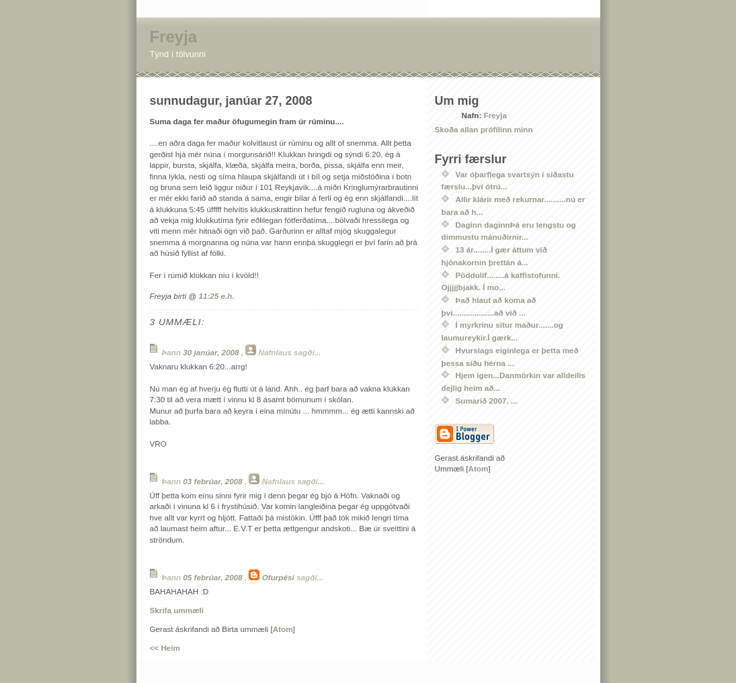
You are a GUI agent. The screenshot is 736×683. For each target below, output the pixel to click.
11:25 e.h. (216, 295)
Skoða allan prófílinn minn (484, 129)
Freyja (174, 37)
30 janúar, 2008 (212, 352)
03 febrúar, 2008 (214, 481)
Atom (283, 629)
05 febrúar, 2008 (214, 577)
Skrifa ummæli (177, 610)
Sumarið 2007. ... (487, 400)
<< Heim (165, 647)
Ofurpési (278, 577)
